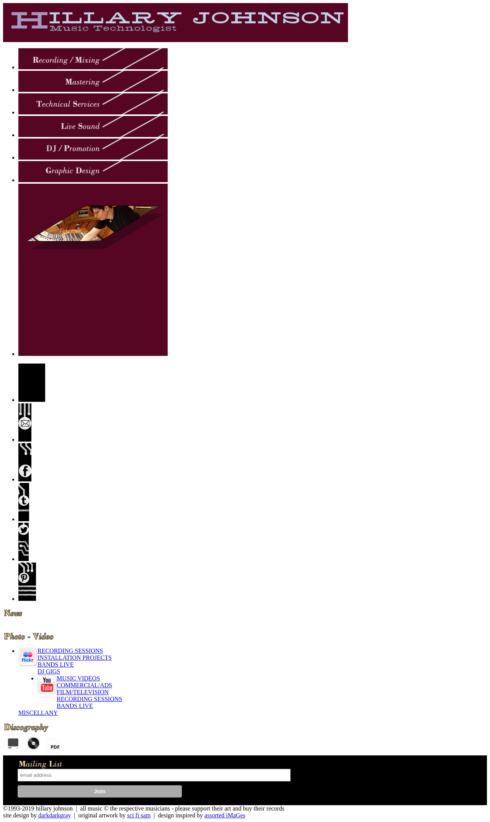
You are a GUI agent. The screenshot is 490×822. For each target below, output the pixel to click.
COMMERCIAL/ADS (84, 685)
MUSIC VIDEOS (78, 678)
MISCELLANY (38, 712)
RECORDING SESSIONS (70, 650)
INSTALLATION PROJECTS (75, 657)
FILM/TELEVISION (83, 692)
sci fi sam (138, 815)
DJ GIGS (49, 671)
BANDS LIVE (56, 664)
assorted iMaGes (224, 815)
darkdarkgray (54, 815)
